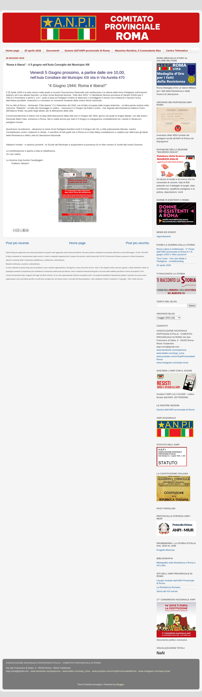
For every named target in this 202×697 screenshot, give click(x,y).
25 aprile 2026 (33, 50)
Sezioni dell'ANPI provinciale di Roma (87, 50)
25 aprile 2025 (164, 265)
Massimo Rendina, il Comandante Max (138, 50)
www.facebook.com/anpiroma (171, 350)
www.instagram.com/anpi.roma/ (172, 362)
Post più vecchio (137, 243)
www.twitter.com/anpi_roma (170, 353)
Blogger (120, 684)
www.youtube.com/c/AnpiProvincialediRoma (114, 671)
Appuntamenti (164, 236)
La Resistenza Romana (168, 587)
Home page (12, 50)
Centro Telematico (177, 50)
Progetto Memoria (166, 550)
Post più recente (17, 243)
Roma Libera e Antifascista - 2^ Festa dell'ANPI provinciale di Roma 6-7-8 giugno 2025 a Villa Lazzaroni (175, 252)
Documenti (52, 50)
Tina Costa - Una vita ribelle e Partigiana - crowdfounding (171, 259)
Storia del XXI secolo (167, 591)
